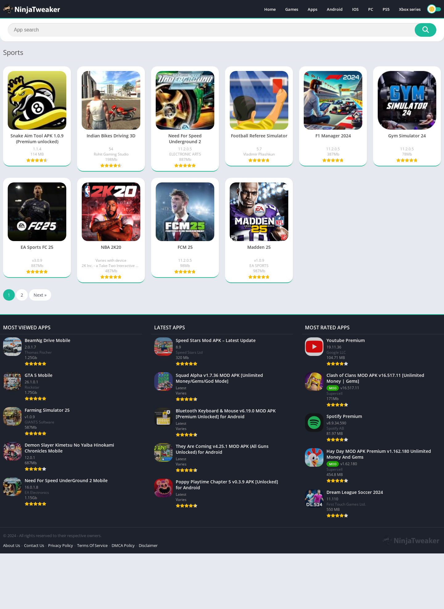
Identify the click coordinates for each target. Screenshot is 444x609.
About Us (11, 545)
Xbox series (410, 9)
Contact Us (34, 545)
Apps (312, 9)
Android (335, 9)
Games (291, 9)
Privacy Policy (60, 545)
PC (370, 9)
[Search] (222, 30)
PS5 (386, 9)
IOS (355, 9)
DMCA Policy (123, 545)
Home (270, 9)
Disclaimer (148, 545)
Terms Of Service (92, 545)
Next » (40, 295)
